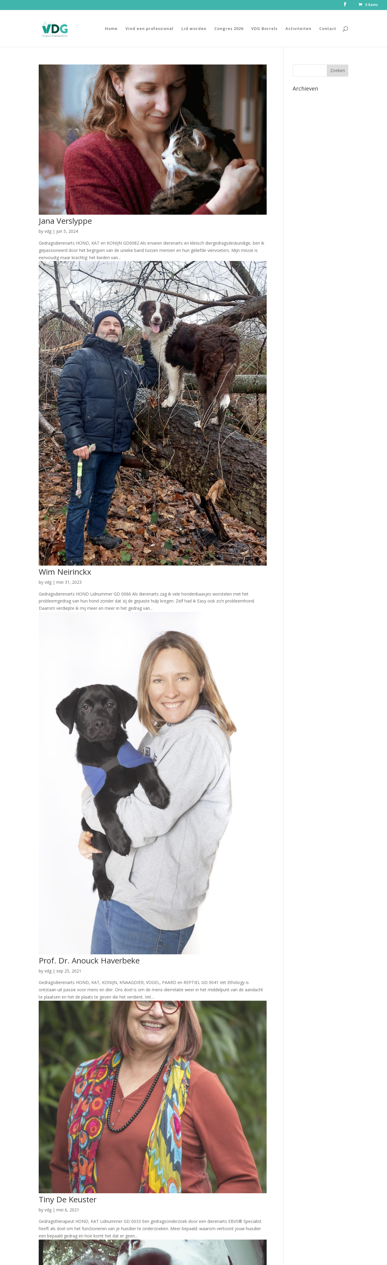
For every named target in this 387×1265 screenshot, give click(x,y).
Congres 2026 (228, 28)
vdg (47, 231)
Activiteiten (298, 28)
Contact (327, 28)
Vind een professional (149, 28)
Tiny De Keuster (67, 1199)
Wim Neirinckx (65, 571)
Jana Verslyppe (65, 220)
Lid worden (194, 28)
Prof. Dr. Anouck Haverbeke (89, 960)
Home (111, 28)
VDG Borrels (264, 28)
